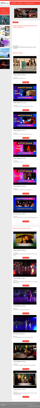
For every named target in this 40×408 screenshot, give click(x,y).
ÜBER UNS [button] (20, 3)
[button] (24, 64)
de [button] (34, 6)
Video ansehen (26, 82)
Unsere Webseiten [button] (29, 3)
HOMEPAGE (14, 3)
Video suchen (5, 12)
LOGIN (38, 6)
